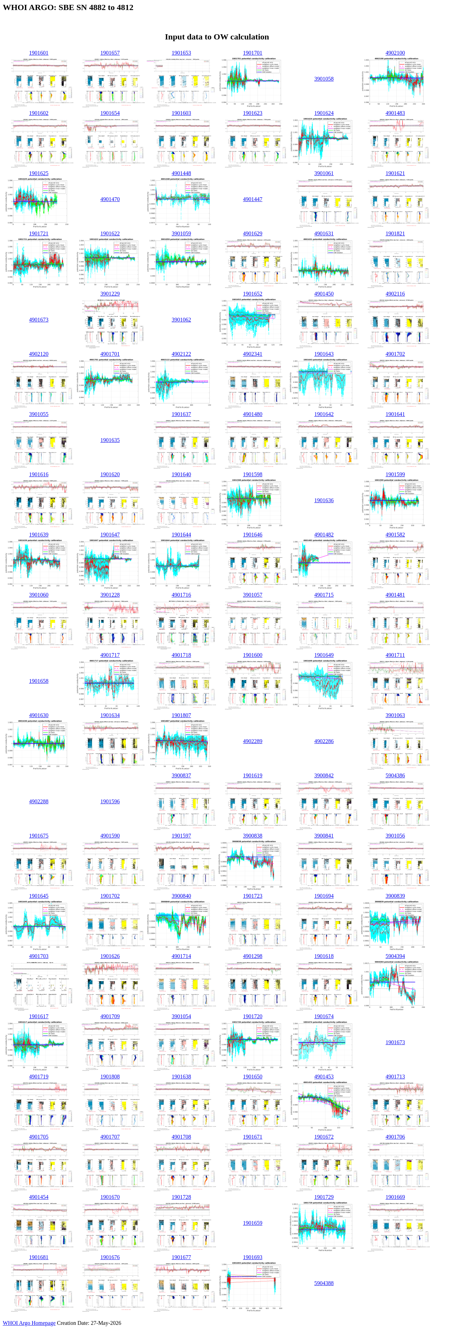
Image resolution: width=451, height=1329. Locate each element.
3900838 (252, 836)
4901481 (395, 595)
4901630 (38, 715)
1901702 (110, 896)
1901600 (252, 655)
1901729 (324, 1197)
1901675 (38, 836)
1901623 (252, 113)
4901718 (181, 655)
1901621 (395, 173)
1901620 (110, 474)
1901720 (252, 1016)
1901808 (110, 1076)
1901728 (181, 1197)
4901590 (110, 836)
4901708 (181, 1137)
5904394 (395, 956)
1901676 (110, 1257)
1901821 (395, 233)
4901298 (252, 956)
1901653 (181, 53)
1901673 (395, 1042)
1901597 (181, 836)
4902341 (252, 354)
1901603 (181, 113)
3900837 (181, 775)
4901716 (181, 595)
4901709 (110, 1016)
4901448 (181, 173)
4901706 (395, 1137)
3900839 (395, 896)
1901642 (324, 414)
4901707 (110, 1137)
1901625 (38, 173)
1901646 (252, 534)
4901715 (324, 595)
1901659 (252, 1223)
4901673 (38, 320)
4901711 (395, 655)
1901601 (38, 53)
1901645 (38, 896)
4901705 (38, 1137)
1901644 (181, 534)
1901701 (252, 53)
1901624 (324, 113)
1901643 (324, 354)
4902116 (395, 294)
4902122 (181, 354)
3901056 (395, 836)
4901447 (252, 199)
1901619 (252, 775)
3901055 (38, 414)
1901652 (252, 294)
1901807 (181, 715)
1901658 (38, 681)
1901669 (395, 1197)
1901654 (110, 113)
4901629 (252, 233)
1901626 (110, 956)
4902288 (38, 801)
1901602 (38, 113)
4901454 (38, 1197)
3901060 (38, 595)
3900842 (324, 775)
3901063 (395, 715)
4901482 (324, 534)
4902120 (38, 354)
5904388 (324, 1283)
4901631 (324, 233)
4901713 (395, 1076)
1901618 (324, 956)
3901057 (252, 595)
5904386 (395, 775)
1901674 (324, 1016)
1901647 (110, 534)
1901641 (395, 414)
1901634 (110, 715)
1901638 (181, 1076)
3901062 (181, 320)
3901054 (181, 1016)
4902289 (252, 741)
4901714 (181, 956)
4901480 (252, 414)
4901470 (110, 199)
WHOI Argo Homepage (29, 1323)
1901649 (324, 655)
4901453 (324, 1076)
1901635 (110, 440)
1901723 (252, 896)
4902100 (395, 53)
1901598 (252, 474)
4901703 (38, 956)
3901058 (324, 79)
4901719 (38, 1076)
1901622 (110, 233)
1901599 (395, 474)
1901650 (252, 1076)
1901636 (324, 500)
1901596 (110, 801)
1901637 (181, 414)
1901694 (324, 896)
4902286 (324, 741)
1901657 (110, 53)
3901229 (110, 294)
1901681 (38, 1257)
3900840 (181, 896)
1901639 (38, 534)
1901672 (324, 1137)
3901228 (110, 595)
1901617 (38, 1016)
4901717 (110, 655)
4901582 (395, 534)
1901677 (181, 1257)
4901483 (395, 113)
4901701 (110, 354)
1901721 (38, 233)
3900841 (324, 836)
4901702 (395, 354)
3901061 (324, 173)
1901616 (38, 474)
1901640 (181, 474)
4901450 (324, 294)
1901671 (252, 1137)
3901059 (181, 233)
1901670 (110, 1197)
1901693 (252, 1257)
